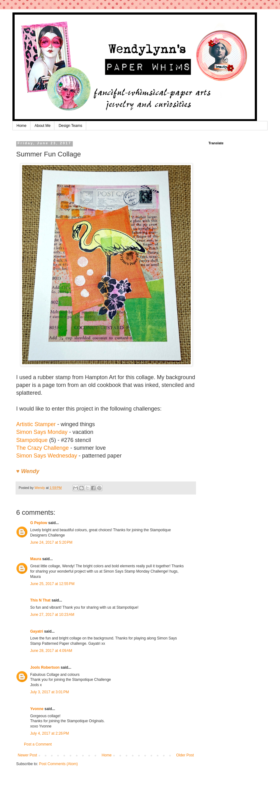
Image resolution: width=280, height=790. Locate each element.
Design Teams (70, 125)
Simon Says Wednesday (46, 456)
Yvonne (37, 709)
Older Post (185, 755)
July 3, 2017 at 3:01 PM (49, 692)
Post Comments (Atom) (58, 764)
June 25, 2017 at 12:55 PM (52, 584)
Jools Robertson (45, 667)
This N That (40, 600)
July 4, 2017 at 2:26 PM (49, 733)
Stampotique (32, 440)
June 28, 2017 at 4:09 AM (51, 650)
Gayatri (36, 631)
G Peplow (38, 523)
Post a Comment (38, 744)
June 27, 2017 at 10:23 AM (52, 614)
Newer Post (27, 755)
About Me (42, 125)
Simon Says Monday (42, 432)
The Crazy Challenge (42, 448)
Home (21, 125)
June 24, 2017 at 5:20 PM (51, 542)
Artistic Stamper (36, 424)
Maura (35, 559)
